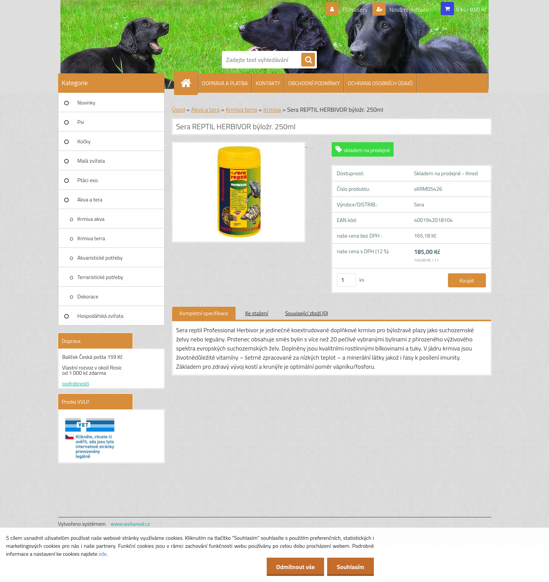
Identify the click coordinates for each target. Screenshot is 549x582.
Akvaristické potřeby (100, 258)
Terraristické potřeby (100, 277)
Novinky (86, 102)
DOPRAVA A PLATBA (225, 83)
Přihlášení (355, 9)
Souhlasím (350, 566)
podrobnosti (75, 383)
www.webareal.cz (130, 524)
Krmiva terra (91, 238)
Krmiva (272, 109)
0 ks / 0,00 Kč (471, 9)
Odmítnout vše (295, 566)
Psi (81, 122)
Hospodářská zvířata (100, 316)
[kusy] (346, 280)
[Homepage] (189, 82)
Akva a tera (90, 199)
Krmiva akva (91, 219)
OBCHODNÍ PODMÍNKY (314, 83)
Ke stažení (256, 313)
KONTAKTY (268, 83)
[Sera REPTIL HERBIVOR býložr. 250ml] (239, 145)
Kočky (84, 141)
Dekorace (88, 296)
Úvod (178, 109)
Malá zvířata (91, 161)
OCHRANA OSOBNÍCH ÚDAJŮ (380, 83)
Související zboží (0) (306, 313)
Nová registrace (408, 9)
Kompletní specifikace (204, 313)
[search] (308, 60)
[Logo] (248, 24)
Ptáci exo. (88, 180)
